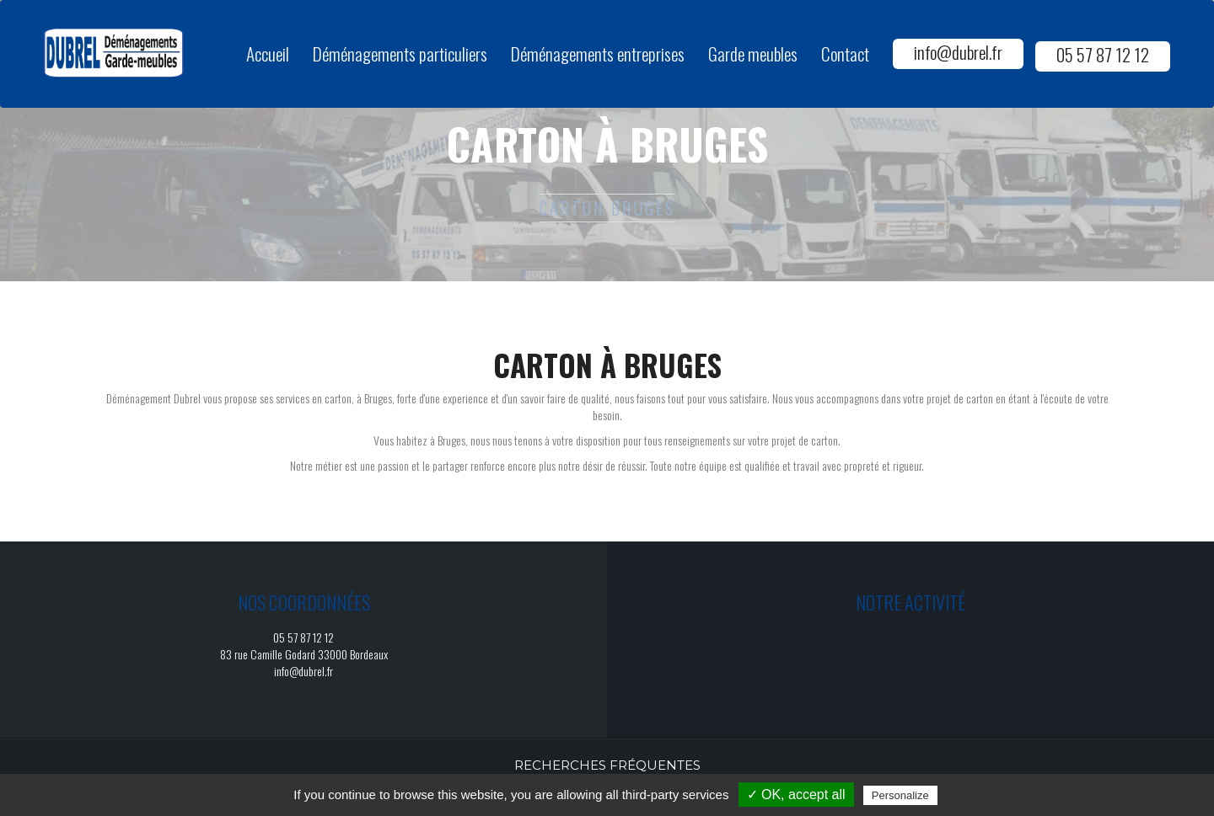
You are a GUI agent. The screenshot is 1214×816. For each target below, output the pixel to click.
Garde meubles (753, 53)
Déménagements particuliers (400, 53)
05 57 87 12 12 (1102, 54)
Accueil (267, 53)
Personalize (900, 795)
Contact (845, 53)
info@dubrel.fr (958, 52)
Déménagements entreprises (598, 53)
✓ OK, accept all (796, 794)
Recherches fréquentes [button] (607, 765)
